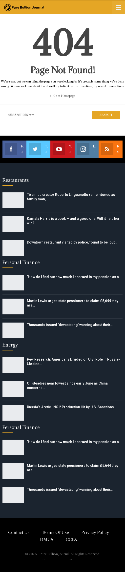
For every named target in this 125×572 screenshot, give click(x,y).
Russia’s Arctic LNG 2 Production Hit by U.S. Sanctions (70, 407)
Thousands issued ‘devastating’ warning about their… (70, 325)
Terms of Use (55, 532)
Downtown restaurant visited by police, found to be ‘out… (72, 242)
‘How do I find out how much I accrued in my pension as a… (74, 277)
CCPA (71, 539)
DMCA (46, 539)
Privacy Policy (95, 532)
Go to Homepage (62, 96)
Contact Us (18, 532)
